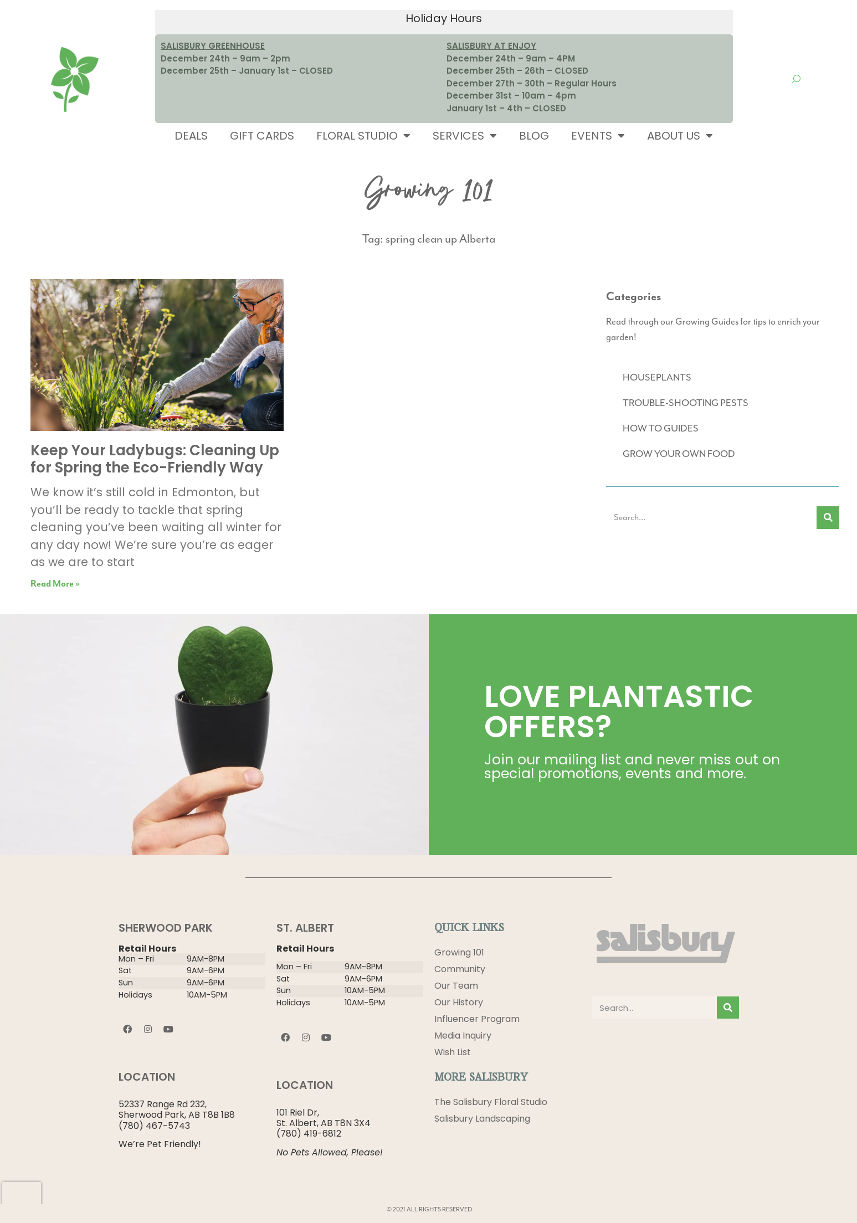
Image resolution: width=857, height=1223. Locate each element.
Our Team (456, 985)
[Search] (828, 517)
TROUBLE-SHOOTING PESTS (685, 403)
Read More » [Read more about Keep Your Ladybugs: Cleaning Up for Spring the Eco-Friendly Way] (55, 584)
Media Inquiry (462, 1035)
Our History (458, 1002)
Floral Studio (363, 136)
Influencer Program (477, 1019)
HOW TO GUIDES (661, 428)
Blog (534, 135)
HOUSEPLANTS (657, 377)
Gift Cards (262, 135)
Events (598, 136)
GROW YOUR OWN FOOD (679, 454)
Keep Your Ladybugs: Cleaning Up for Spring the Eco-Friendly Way (154, 458)
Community (459, 969)
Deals (191, 135)
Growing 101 (459, 952)
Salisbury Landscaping (482, 1118)
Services (465, 136)
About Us (680, 136)
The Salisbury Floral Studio (490, 1102)
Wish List (452, 1052)
